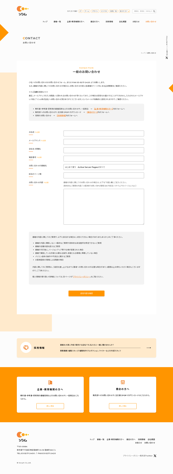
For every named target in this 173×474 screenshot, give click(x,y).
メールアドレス (37, 141)
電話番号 (35, 157)
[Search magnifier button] (154, 11)
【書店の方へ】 (92, 112)
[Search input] (143, 11)
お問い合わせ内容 (39, 183)
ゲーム (87, 11)
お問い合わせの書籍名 (38, 166)
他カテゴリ (123, 11)
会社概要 (122, 22)
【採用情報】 (61, 116)
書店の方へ (95, 22)
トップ (45, 22)
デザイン (95, 11)
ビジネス (104, 11)
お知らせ (136, 22)
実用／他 (113, 11)
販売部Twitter (148, 456)
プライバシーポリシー (81, 277)
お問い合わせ (150, 22)
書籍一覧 (57, 22)
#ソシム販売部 (166, 47)
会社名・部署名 (35, 149)
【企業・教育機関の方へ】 (103, 109)
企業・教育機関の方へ (75, 22)
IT (80, 11)
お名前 (34, 132)
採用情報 (109, 22)
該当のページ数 (35, 174)
